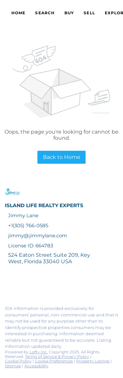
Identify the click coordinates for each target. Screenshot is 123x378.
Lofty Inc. (39, 351)
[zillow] (47, 286)
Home (18, 12)
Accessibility (36, 365)
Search (45, 12)
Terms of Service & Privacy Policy (57, 356)
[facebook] (8, 286)
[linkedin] (21, 286)
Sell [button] (89, 12)
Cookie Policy (18, 361)
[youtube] (73, 286)
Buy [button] (69, 12)
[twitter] (34, 286)
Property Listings (93, 361)
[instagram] (60, 286)
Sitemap (13, 365)
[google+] (86, 286)
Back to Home (61, 157)
